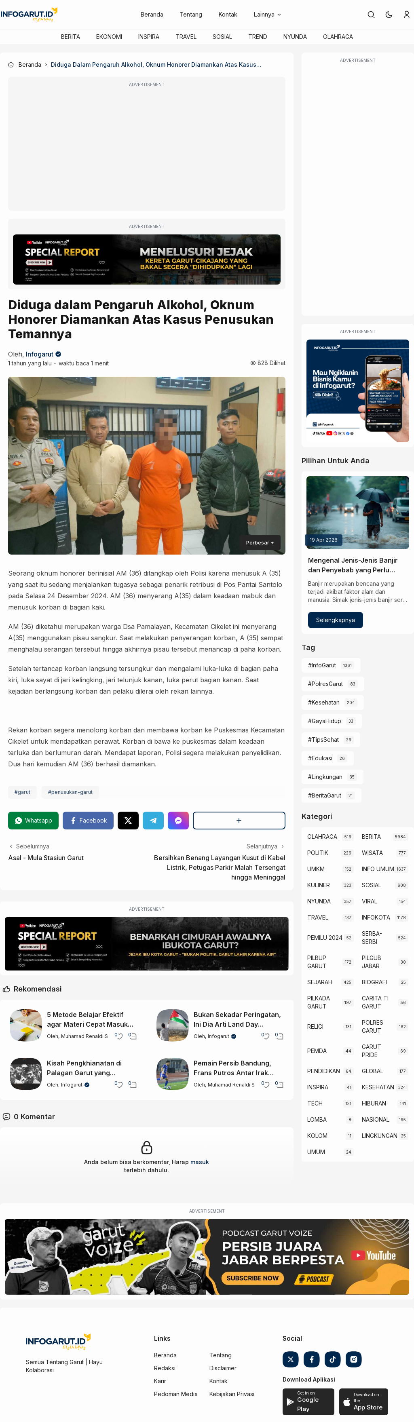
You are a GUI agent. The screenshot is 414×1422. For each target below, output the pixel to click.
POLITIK (317, 852)
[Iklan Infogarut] (357, 391)
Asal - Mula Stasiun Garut (46, 858)
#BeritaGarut (324, 795)
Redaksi (164, 1368)
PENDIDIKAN (323, 1071)
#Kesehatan (324, 702)
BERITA (70, 36)
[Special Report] (147, 259)
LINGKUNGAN (379, 1135)
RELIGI (315, 1026)
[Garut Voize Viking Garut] (207, 1257)
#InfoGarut (322, 665)
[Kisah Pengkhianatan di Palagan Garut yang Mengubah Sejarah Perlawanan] (26, 1074)
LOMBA (317, 1119)
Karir (160, 1381)
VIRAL (369, 901)
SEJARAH (319, 982)
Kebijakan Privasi (231, 1393)
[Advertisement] (147, 149)
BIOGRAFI (374, 982)
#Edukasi (320, 758)
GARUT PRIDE (371, 1050)
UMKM (316, 868)
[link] (371, 14)
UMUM (316, 1151)
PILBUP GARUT (317, 961)
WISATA (372, 852)
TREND (257, 36)
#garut (22, 792)
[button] (389, 14)
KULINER (318, 885)
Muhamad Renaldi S (84, 1036)
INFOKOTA (376, 917)
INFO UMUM (378, 868)
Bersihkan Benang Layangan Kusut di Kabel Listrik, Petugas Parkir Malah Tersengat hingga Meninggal (219, 867)
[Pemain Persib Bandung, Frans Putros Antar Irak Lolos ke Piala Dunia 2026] (172, 1074)
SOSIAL (222, 36)
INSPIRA (148, 36)
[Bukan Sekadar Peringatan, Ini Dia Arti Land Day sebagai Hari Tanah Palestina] (172, 1025)
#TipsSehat (323, 739)
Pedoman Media (176, 1393)
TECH (315, 1103)
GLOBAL (372, 1071)
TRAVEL (185, 36)
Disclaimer (223, 1368)
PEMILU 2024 (324, 937)
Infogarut (39, 354)
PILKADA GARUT (318, 1002)
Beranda (151, 14)
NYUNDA (295, 36)
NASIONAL (375, 1119)
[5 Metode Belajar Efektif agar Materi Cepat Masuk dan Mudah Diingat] (26, 1025)
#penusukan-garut (70, 792)
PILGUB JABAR (371, 961)
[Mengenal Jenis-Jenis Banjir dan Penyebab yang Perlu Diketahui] (357, 512)
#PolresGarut (325, 683)
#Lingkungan (325, 776)
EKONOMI (109, 36)
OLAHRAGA (338, 36)
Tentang (191, 14)
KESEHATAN (378, 1087)
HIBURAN (374, 1103)
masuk (199, 1161)
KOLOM (317, 1135)
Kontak (227, 14)
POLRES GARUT (372, 1026)
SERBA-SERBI (372, 937)
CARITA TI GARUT (375, 1002)
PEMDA (317, 1050)
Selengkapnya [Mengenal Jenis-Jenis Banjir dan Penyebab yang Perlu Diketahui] (335, 619)
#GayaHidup (324, 720)
